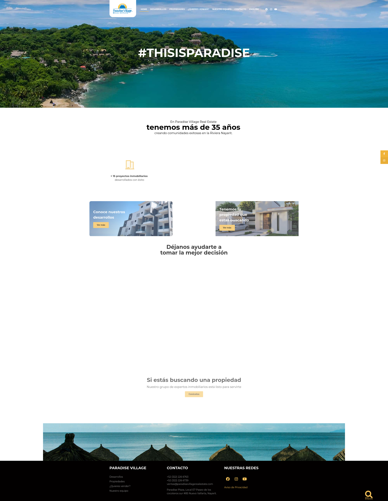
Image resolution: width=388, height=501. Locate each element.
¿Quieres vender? (198, 9)
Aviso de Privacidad (236, 487)
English (254, 9)
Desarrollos (158, 9)
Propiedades (177, 9)
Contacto (240, 9)
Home (144, 9)
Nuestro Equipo (221, 9)
